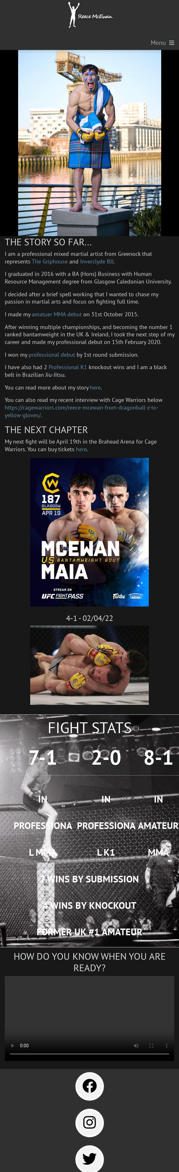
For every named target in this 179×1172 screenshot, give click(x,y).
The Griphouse (50, 261)
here (95, 387)
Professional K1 (68, 367)
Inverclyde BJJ (97, 261)
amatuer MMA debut (57, 314)
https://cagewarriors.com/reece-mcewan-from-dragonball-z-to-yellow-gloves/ (81, 411)
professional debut (52, 354)
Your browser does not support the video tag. (89, 1018)
